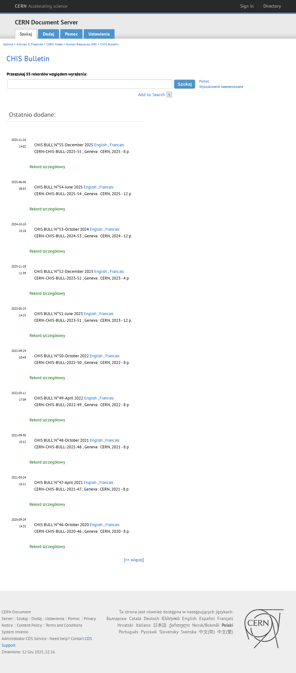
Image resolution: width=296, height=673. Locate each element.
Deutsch (151, 618)
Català (135, 618)
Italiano (143, 625)
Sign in (247, 6)
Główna (8, 44)
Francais (117, 145)
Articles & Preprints (29, 44)
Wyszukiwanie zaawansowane (221, 86)
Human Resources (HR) (81, 44)
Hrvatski (125, 625)
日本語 (160, 625)
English (100, 145)
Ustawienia (99, 34)
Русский (149, 632)
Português (128, 632)
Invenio (21, 632)
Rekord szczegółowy (47, 166)
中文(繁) (225, 632)
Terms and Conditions (64, 625)
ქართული (179, 625)
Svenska (188, 632)
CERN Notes (54, 44)
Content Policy (29, 625)
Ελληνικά (171, 618)
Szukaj (26, 34)
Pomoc (71, 34)
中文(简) (207, 632)
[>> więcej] (134, 560)
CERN (41, 6)
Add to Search (151, 94)
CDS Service (36, 638)
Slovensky (168, 632)
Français (225, 618)
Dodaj (48, 34)
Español (207, 618)
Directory (272, 6)
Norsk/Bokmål (205, 625)
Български (117, 618)
